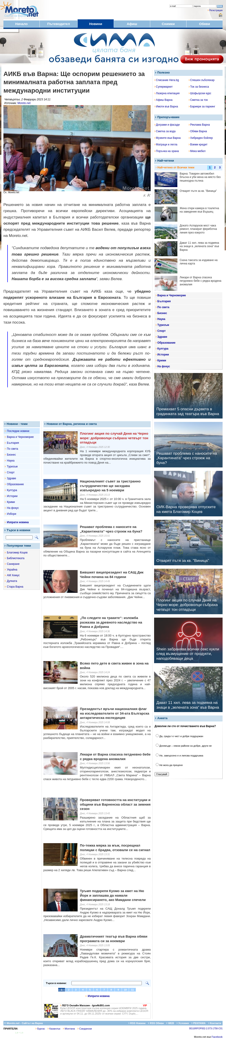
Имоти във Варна (166, 106)
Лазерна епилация (167, 93)
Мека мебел (197, 151)
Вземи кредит (198, 144)
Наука (10, 460)
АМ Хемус (13, 575)
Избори (11, 513)
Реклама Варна (199, 124)
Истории (12, 496)
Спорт (11, 472)
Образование (15, 484)
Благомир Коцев (17, 552)
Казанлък (54, 1028)
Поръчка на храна (167, 151)
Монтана (69, 1028)
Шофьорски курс (200, 93)
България (13, 442)
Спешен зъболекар (202, 80)
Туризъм (12, 466)
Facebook (217, 1036)
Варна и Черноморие (20, 437)
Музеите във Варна (168, 138)
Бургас (40, 1028)
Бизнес (11, 454)
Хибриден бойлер (201, 138)
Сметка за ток (198, 99)
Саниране (13, 564)
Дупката (12, 581)
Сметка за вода (165, 131)
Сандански (85, 1028)
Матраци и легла (166, 144)
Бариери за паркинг (202, 106)
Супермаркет (164, 86)
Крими (11, 502)
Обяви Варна (198, 131)
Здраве (11, 478)
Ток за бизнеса (199, 86)
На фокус (13, 508)
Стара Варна (15, 586)
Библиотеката (15, 558)
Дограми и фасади (167, 124)
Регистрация (216, 10)
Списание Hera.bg (167, 80)
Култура (12, 490)
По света (12, 448)
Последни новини (18, 431)
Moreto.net (23, 103)
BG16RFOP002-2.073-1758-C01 (206, 1028)
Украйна (12, 569)
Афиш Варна (163, 99)
